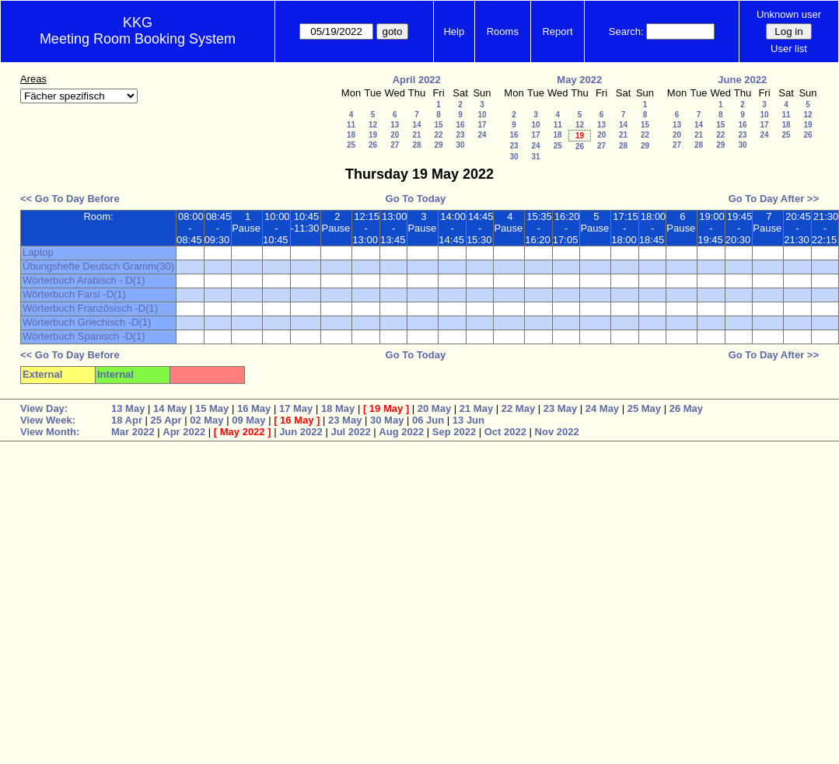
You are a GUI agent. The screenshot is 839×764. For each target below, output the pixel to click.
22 (438, 135)
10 (481, 114)
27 (394, 145)
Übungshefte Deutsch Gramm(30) (98, 266)
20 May (434, 408)
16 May (254, 408)
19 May (386, 408)
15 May (212, 408)
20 (394, 135)
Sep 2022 (454, 432)
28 (416, 145)
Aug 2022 (401, 432)
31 (535, 156)
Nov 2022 (557, 432)
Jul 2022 (350, 432)
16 (460, 124)
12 (373, 124)
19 (373, 135)
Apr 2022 (184, 432)
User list (789, 48)
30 (460, 145)
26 (373, 145)
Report (557, 31)
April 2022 (417, 79)
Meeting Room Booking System (138, 39)
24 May (602, 408)
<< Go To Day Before (70, 198)
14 (416, 124)
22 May (518, 408)
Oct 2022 (505, 432)
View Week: (47, 420)
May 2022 (579, 79)
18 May (338, 408)
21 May (476, 408)
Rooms (503, 31)
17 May (296, 408)
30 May (387, 420)
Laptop (38, 252)
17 (481, 124)
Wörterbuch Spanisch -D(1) (84, 336)
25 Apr (166, 420)
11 (351, 124)
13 (394, 124)
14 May (170, 408)
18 (351, 135)
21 (416, 135)
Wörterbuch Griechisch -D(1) (87, 322)
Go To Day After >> (774, 198)
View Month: (49, 432)
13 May (128, 408)
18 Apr (126, 420)
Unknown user (789, 14)
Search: (626, 31)
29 (438, 145)
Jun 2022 (301, 432)
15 (438, 124)
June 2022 (742, 79)
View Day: (44, 408)
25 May (644, 408)
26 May (686, 408)
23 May (560, 408)
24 (481, 135)
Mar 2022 (133, 432)
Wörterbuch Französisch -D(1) (90, 308)
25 (351, 145)
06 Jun (428, 420)
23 (460, 135)
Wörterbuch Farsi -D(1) (74, 294)
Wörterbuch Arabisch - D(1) (84, 280)
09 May (248, 420)
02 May (206, 420)
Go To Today (416, 198)
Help (453, 31)
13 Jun (468, 420)
